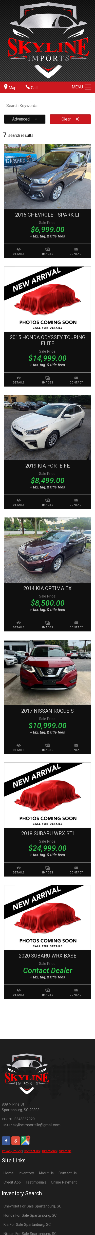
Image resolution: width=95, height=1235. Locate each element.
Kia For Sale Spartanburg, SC (27, 1225)
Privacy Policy (12, 1151)
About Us (46, 1173)
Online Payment (64, 1182)
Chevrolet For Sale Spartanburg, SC (32, 1206)
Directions (49, 1151)
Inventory (26, 1173)
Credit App (12, 1182)
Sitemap (65, 1151)
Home (9, 1173)
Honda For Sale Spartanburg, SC (30, 1215)
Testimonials (36, 1182)
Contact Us (32, 1151)
